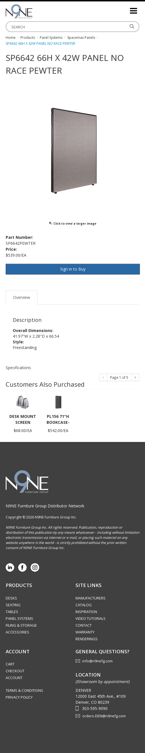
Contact (83, 625)
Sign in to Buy (72, 269)
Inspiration (86, 611)
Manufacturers (90, 598)
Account (14, 677)
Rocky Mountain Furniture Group (34, 11)
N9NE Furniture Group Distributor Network (45, 506)
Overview (21, 297)
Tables (12, 611)
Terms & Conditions (24, 690)
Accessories (17, 632)
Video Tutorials (90, 618)
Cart (10, 664)
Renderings (86, 638)
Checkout (15, 670)
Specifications (18, 367)
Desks (11, 598)
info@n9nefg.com (97, 660)
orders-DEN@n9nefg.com (104, 715)
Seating (13, 604)
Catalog (83, 604)
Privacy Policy (19, 697)
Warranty (84, 632)
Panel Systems (19, 618)
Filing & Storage (21, 625)
